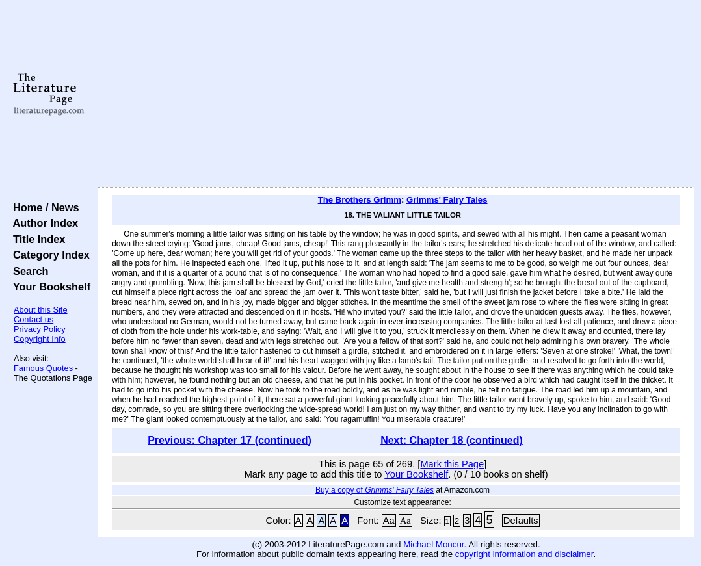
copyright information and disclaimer (524, 554)
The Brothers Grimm (359, 200)
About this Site (41, 310)
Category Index (48, 255)
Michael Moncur (433, 544)
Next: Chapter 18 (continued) (451, 440)
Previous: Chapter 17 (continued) (229, 440)
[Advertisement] (396, 94)
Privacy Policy (40, 329)
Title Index (36, 239)
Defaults (520, 520)
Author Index (42, 223)
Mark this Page (452, 464)
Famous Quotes (43, 368)
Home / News (43, 207)
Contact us (33, 319)
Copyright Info (40, 339)
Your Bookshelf (48, 286)
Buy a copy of (374, 490)
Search (27, 271)
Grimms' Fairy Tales (447, 200)
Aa (389, 520)
